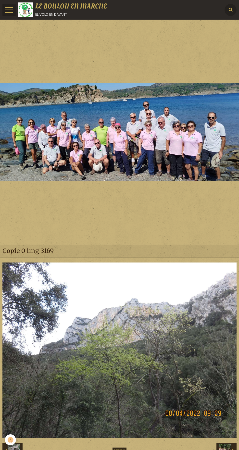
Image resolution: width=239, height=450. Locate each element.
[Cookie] (10, 439)
